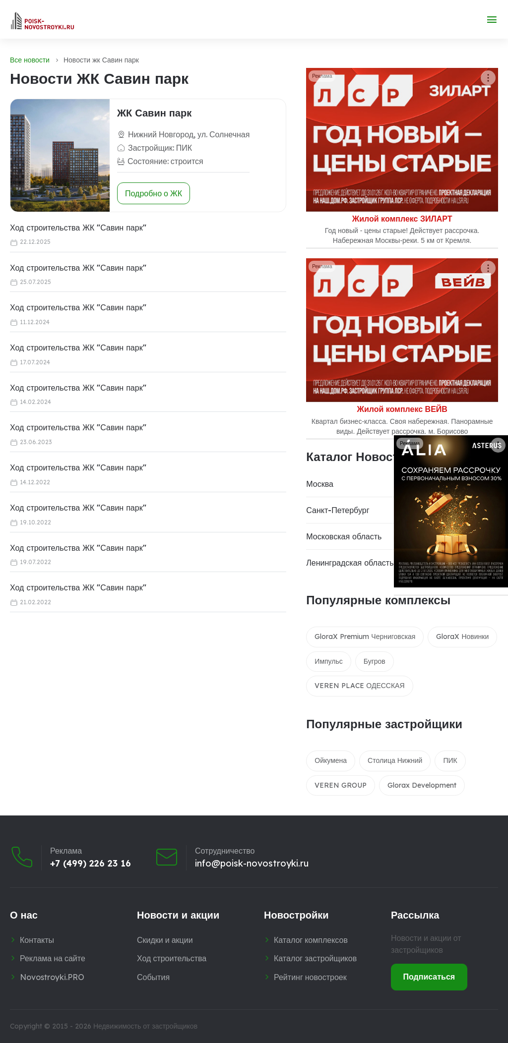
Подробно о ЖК (153, 193)
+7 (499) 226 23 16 (90, 863)
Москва (319, 484)
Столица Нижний (395, 760)
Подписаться (429, 977)
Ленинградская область (349, 563)
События (153, 977)
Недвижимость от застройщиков (145, 1026)
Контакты (37, 940)
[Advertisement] (126, 637)
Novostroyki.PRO (52, 977)
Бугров (374, 661)
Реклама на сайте (52, 958)
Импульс (328, 661)
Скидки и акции (165, 940)
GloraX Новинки (462, 636)
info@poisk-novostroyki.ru (252, 863)
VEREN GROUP (341, 785)
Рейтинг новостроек (310, 977)
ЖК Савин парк (154, 113)
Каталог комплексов (311, 940)
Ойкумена (331, 760)
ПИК (450, 760)
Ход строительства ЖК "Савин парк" (78, 227)
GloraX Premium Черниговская (365, 636)
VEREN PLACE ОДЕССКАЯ (359, 685)
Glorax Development (421, 785)
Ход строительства (171, 958)
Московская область (343, 536)
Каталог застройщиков (315, 958)
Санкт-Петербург (337, 510)
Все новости (30, 60)
